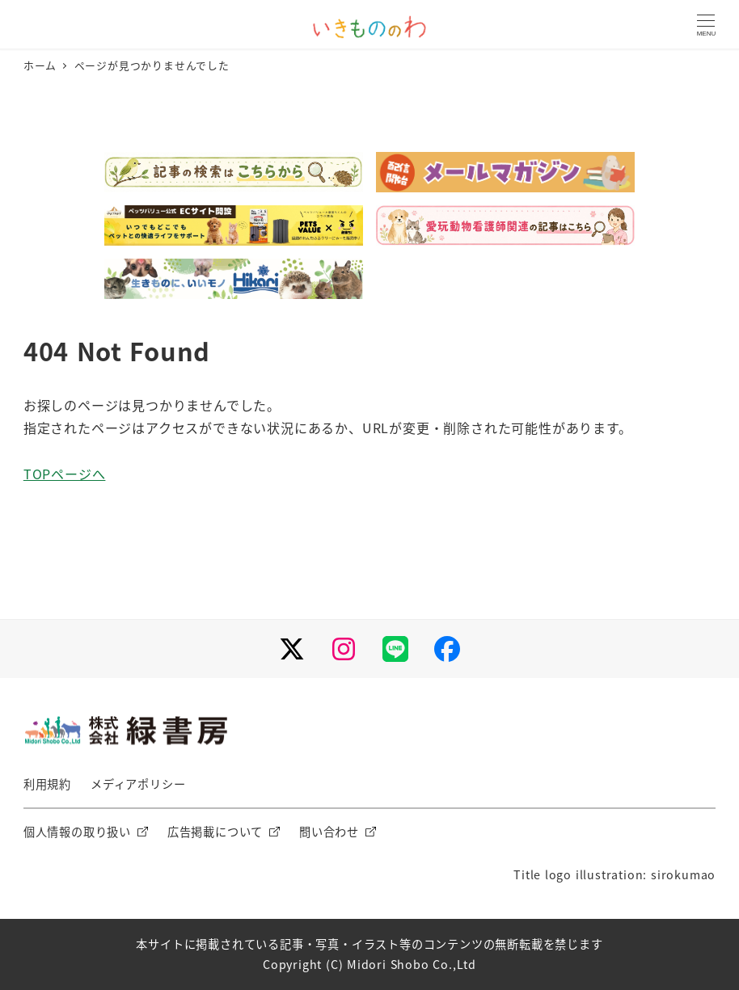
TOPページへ (64, 473)
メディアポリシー (138, 784)
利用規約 (47, 784)
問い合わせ (329, 832)
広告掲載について (215, 832)
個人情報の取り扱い (77, 832)
